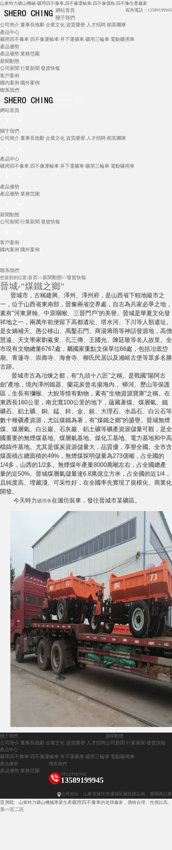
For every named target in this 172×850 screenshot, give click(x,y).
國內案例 (9, 82)
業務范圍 (30, 53)
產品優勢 (9, 46)
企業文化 (55, 25)
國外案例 (30, 82)
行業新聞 (30, 68)
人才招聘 (96, 25)
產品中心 (9, 32)
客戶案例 (9, 75)
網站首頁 (65, 10)
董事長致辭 (32, 25)
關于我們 (65, 17)
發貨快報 (50, 68)
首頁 (32, 277)
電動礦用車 (122, 39)
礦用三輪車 (97, 39)
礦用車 (44, 501)
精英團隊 (116, 25)
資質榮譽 (75, 25)
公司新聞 (9, 68)
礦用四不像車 (14, 39)
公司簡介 (9, 25)
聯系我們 (9, 90)
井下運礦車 (72, 39)
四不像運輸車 (44, 39)
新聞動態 (9, 61)
